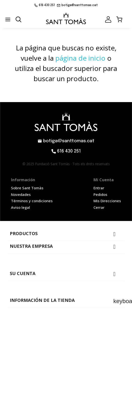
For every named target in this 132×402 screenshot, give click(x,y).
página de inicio (80, 58)
